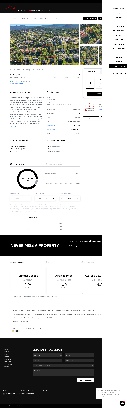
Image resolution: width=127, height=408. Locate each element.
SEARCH (72, 11)
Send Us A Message (85, 380)
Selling (6, 357)
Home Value (8, 361)
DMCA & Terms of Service (112, 405)
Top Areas (82, 11)
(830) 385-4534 (111, 370)
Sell (100, 11)
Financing (7, 359)
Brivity (10, 405)
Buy (92, 11)
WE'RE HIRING (116, 10)
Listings (6, 352)
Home (6, 349)
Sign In (120, 2)
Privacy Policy (100, 405)
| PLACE (44, 391)
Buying (6, 354)
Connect (7, 366)
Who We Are (8, 364)
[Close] (123, 389)
